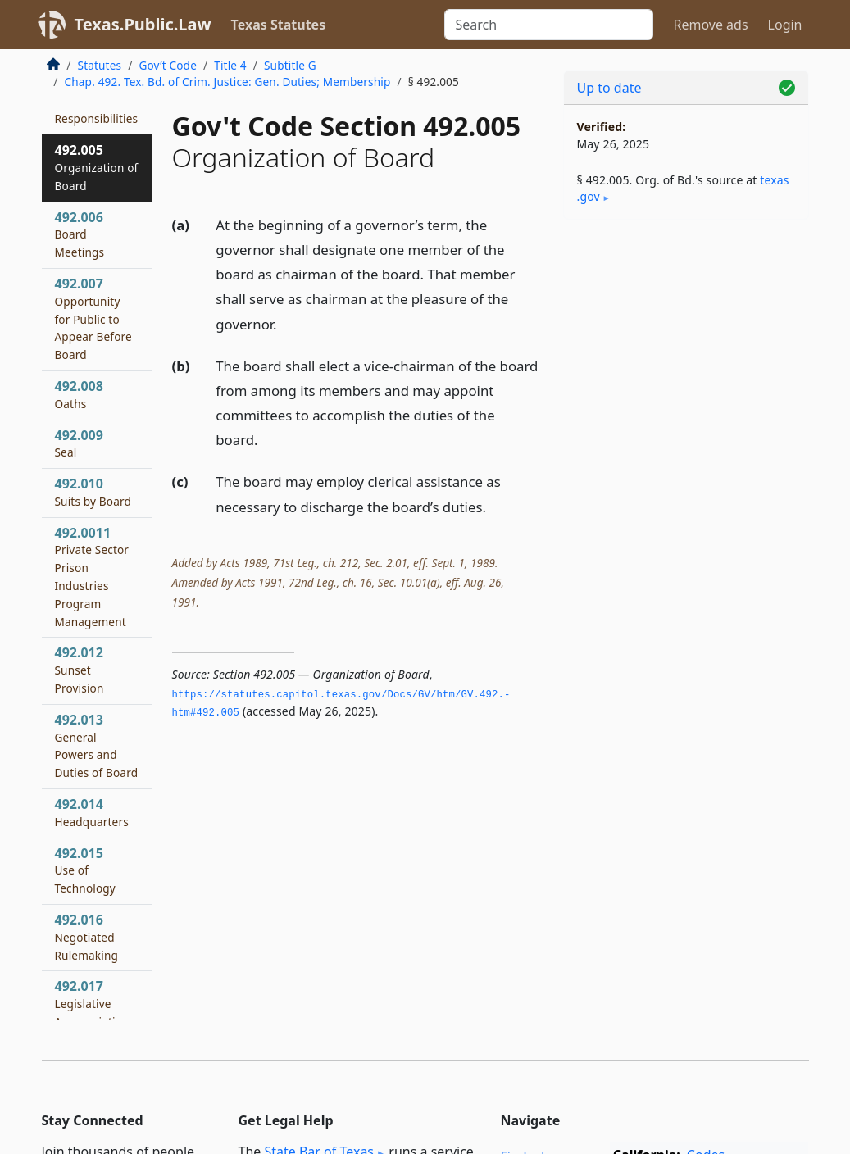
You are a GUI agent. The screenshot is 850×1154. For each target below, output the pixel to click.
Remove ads (710, 25)
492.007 (93, 318)
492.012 (79, 669)
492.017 (95, 1012)
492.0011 (92, 576)
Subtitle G (290, 65)
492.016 (87, 937)
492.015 (85, 870)
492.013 (97, 745)
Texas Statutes (278, 25)
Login (785, 25)
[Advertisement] (686, 345)
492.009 (79, 443)
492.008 (79, 394)
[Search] (548, 24)
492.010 (93, 492)
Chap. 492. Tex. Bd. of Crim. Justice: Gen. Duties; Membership (228, 81)
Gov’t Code (168, 65)
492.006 (80, 234)
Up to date (609, 88)
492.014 (92, 812)
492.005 (97, 167)
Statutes (100, 65)
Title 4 (230, 65)
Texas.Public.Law (143, 24)
